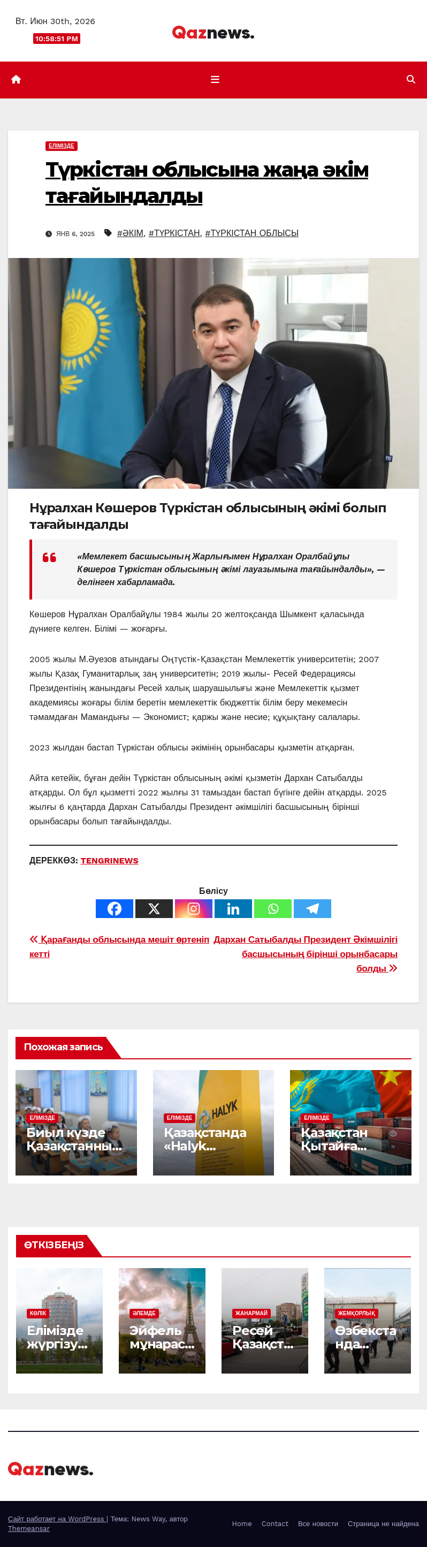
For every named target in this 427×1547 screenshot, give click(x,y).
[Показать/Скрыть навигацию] (215, 80)
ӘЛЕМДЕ (144, 1313)
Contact (275, 1524)
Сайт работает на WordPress (57, 1519)
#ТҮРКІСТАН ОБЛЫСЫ (252, 233)
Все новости (318, 1524)
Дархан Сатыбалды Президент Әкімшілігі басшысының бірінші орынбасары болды (306, 954)
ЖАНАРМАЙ (251, 1313)
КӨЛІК (38, 1313)
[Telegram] (312, 908)
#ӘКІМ (130, 233)
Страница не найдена (383, 1524)
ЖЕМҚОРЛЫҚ (356, 1313)
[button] (411, 79)
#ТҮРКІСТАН (174, 233)
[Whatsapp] (273, 908)
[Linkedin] (233, 908)
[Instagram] (193, 908)
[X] (154, 908)
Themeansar (29, 1529)
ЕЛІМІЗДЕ (61, 146)
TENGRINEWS (110, 860)
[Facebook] (114, 908)
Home (242, 1524)
